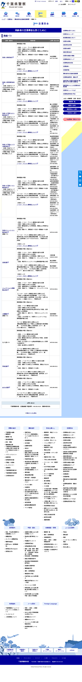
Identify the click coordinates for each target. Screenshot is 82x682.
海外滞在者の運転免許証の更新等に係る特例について (31, 463)
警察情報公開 (9, 444)
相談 (64, 537)
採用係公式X (9, 551)
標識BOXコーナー (30, 619)
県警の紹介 (6, 14)
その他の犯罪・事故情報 (50, 488)
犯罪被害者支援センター (50, 544)
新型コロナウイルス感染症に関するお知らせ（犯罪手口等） (50, 510)
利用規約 (12, 604)
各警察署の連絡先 (22, 650)
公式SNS (72, 650)
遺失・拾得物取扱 (30, 571)
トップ (3, 19)
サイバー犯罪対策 (49, 473)
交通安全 (40, 14)
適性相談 (27, 472)
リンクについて (10, 614)
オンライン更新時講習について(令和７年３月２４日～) (32, 436)
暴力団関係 (47, 481)
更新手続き (28, 432)
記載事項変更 (28, 445)
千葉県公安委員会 (35, 650)
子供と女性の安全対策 (50, 459)
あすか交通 (6, 387)
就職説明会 (9, 536)
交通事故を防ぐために (69, 30)
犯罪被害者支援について (50, 547)
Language (41, 1)
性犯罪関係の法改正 (49, 505)
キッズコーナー (10, 465)
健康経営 (8, 434)
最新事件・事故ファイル (50, 432)
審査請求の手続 (29, 573)
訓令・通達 (9, 442)
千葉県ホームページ (47, 650)
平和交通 (5, 366)
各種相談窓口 (47, 537)
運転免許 (17, 14)
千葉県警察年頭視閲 (11, 473)
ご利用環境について (11, 617)
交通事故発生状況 (68, 62)
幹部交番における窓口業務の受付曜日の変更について (31, 589)
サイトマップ (71, 4)
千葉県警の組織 (10, 432)
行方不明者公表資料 (49, 466)
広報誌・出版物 (10, 462)
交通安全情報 (67, 41)
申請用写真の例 (29, 459)
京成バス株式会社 (8, 57)
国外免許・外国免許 (30, 477)
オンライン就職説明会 (12, 539)
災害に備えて (47, 483)
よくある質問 (62, 4)
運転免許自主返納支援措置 (22, 19)
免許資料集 (28, 502)
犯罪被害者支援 (10, 460)
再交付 (26, 448)
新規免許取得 (28, 451)
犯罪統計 (46, 435)
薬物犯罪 (46, 478)
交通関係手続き (29, 543)
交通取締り (66, 66)
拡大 (61, 1)
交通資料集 (66, 70)
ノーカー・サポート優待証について (27, 276)
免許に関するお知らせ (31, 490)
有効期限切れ (28, 440)
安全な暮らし (29, 14)
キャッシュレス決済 (30, 585)
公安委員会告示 (10, 475)
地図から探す (72, 105)
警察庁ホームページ (60, 650)
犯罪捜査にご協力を (49, 437)
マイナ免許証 (28, 507)
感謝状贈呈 (47, 519)
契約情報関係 (9, 439)
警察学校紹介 (9, 541)
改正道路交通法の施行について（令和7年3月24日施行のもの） (32, 493)
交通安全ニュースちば (69, 90)
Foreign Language (50, 604)
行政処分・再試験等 (30, 468)
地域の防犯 (47, 445)
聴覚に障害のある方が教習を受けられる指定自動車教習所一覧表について (31, 454)
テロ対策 (46, 486)
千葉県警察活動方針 (11, 470)
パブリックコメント (11, 454)
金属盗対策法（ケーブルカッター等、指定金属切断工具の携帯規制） (50, 492)
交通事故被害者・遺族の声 (70, 77)
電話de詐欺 (47, 450)
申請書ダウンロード (30, 541)
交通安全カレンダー (68, 34)
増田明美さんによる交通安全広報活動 (71, 86)
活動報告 (8, 467)
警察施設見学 (28, 568)
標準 (56, 1)
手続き (65, 532)
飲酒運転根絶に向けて (69, 37)
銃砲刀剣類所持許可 (30, 558)
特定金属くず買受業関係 (31, 556)
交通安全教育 (67, 48)
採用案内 (52, 14)
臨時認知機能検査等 (30, 505)
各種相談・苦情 (75, 14)
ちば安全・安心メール (73, 119)
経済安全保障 (47, 517)
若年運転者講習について (31, 469)
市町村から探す (72, 113)
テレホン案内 (28, 484)
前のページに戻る (31, 413)
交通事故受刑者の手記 (69, 94)
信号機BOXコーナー (30, 617)
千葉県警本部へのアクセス (9, 650)
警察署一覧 (72, 101)
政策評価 (8, 457)
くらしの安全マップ (49, 443)
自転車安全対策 (67, 45)
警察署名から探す (72, 109)
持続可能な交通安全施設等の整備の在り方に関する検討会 (71, 81)
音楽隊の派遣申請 (30, 565)
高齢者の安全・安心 (49, 457)
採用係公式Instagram (12, 548)
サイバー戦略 (47, 475)
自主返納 (27, 443)
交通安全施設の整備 (68, 55)
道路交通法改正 (67, 52)
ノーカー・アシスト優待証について (27, 71)
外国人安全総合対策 (49, 514)
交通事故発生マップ (68, 59)
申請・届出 (64, 14)
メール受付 (31, 604)
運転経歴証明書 (29, 475)
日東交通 (5, 262)
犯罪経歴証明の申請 (30, 546)
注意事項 (27, 487)
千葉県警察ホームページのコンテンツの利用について (12, 609)
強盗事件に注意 (48, 447)
